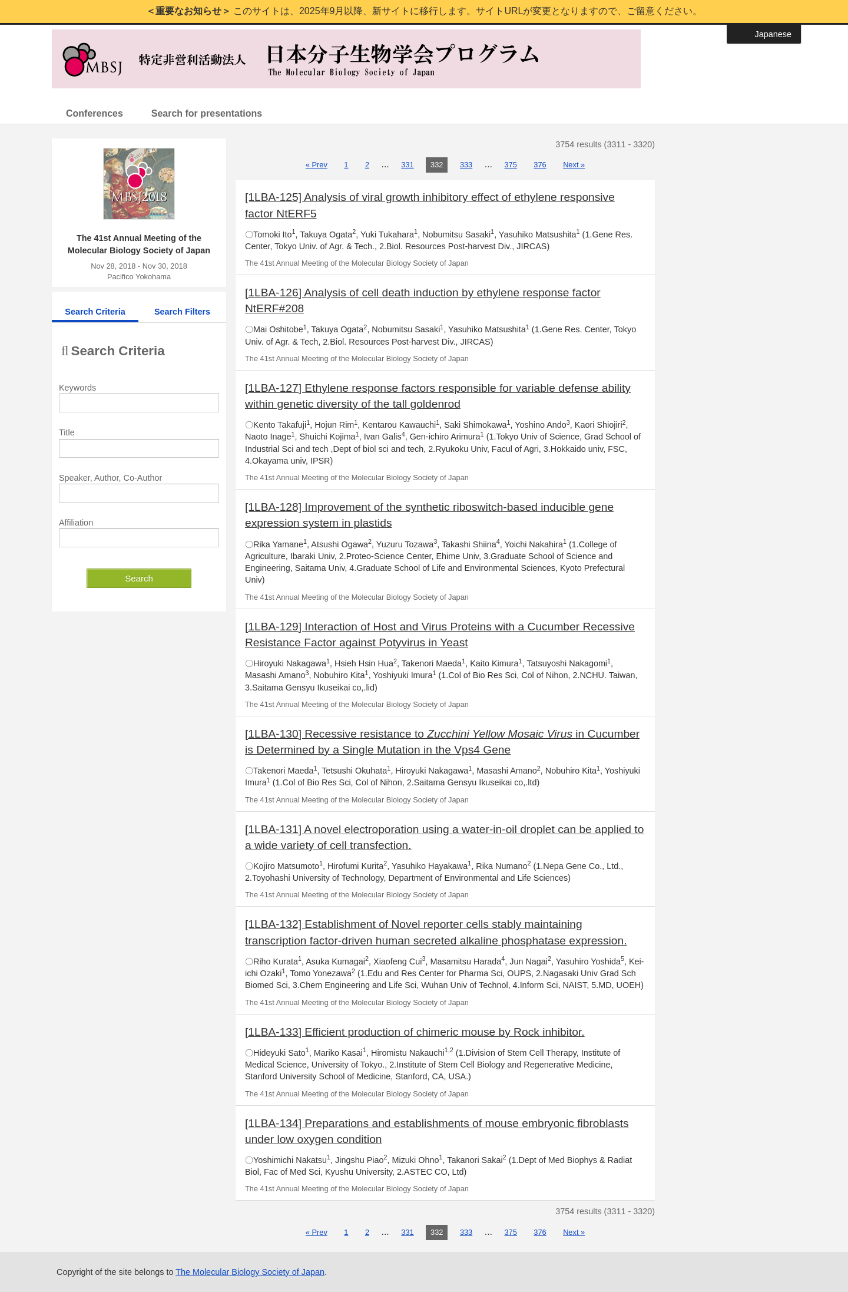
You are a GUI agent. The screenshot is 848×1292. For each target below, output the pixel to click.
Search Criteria (95, 311)
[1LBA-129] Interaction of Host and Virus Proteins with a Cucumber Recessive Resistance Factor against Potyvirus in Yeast (440, 634)
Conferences (94, 113)
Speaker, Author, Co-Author (110, 478)
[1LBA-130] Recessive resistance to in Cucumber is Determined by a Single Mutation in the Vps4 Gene (442, 742)
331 (407, 164)
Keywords (77, 387)
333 (466, 164)
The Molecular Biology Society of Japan (249, 1272)
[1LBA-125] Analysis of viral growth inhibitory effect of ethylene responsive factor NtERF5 (430, 205)
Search (139, 578)
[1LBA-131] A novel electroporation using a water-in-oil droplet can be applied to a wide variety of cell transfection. (444, 837)
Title (67, 432)
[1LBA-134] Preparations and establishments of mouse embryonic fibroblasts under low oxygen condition (437, 1131)
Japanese (773, 34)
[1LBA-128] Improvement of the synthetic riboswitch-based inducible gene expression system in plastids (429, 515)
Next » (574, 164)
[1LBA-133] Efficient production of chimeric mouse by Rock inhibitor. (415, 1032)
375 (511, 164)
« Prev (316, 164)
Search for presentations (207, 113)
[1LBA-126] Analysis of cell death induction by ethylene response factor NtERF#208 (423, 300)
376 (540, 164)
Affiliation (76, 522)
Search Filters (182, 311)
